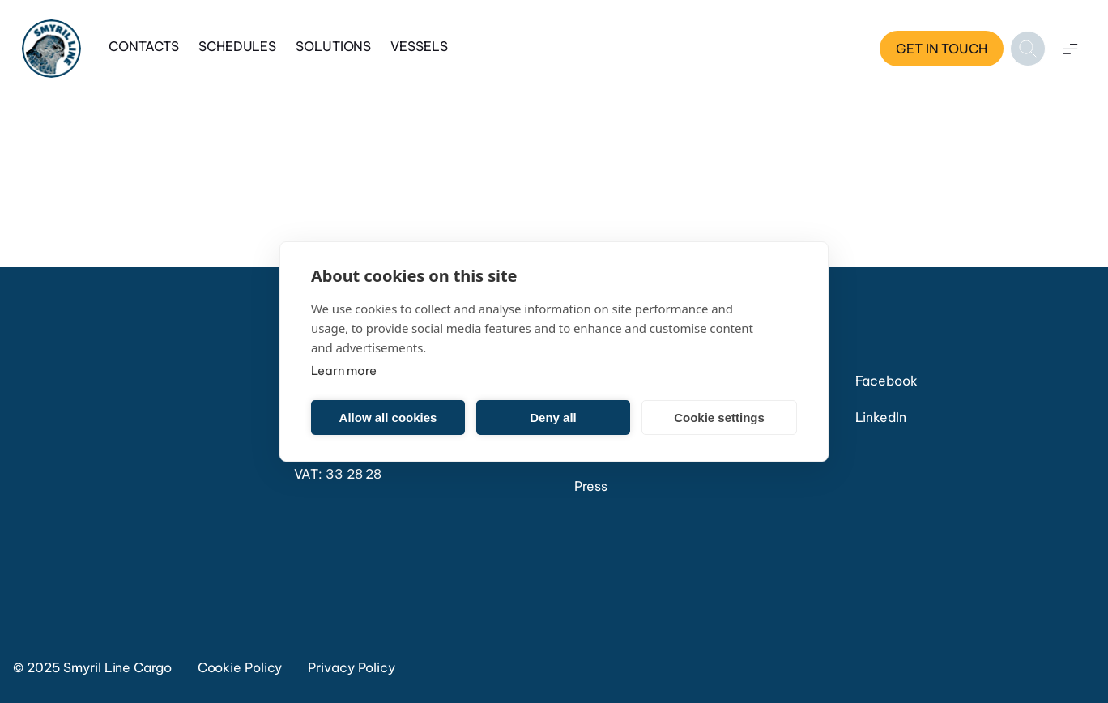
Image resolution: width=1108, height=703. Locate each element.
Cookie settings (719, 417)
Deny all (553, 417)
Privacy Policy (351, 667)
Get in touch (941, 48)
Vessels (418, 46)
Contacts (144, 46)
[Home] (51, 49)
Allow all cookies (388, 417)
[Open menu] (1070, 48)
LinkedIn (880, 417)
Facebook (886, 381)
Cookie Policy (240, 667)
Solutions (333, 46)
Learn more (344, 370)
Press (590, 486)
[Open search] (1028, 48)
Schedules (237, 46)
